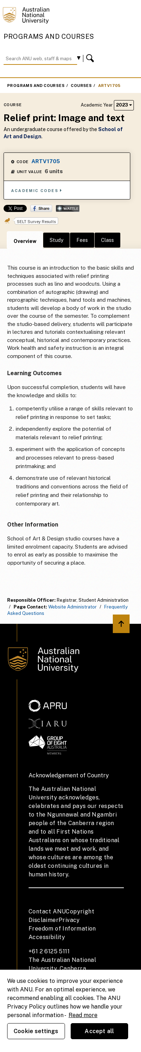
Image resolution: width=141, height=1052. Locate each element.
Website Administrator (72, 607)
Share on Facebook (41, 208)
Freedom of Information (62, 928)
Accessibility (47, 937)
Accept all (99, 1031)
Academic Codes (36, 190)
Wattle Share (68, 208)
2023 (124, 105)
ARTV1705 (109, 85)
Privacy (69, 920)
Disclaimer (44, 920)
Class (107, 240)
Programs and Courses (49, 36)
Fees (82, 240)
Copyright (80, 911)
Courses (81, 85)
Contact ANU (47, 911)
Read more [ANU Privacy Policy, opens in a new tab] (83, 1015)
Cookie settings (36, 1031)
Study (56, 240)
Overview (25, 241)
